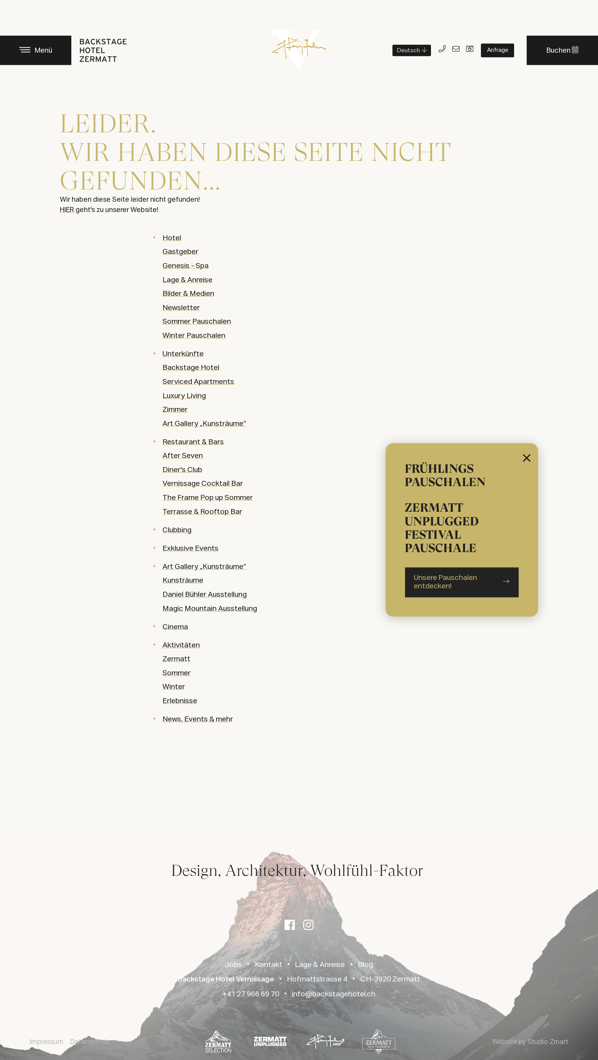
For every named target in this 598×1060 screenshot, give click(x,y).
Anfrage (497, 50)
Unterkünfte (183, 354)
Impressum (46, 1042)
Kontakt (268, 964)
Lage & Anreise (320, 964)
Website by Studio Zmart (530, 1042)
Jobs (233, 964)
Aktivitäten (181, 645)
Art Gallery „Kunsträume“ (204, 566)
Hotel (171, 238)
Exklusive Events (190, 548)
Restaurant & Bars (193, 442)
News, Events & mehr (197, 719)
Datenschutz (90, 1042)
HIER (67, 210)
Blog (365, 964)
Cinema (175, 627)
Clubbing (176, 530)
